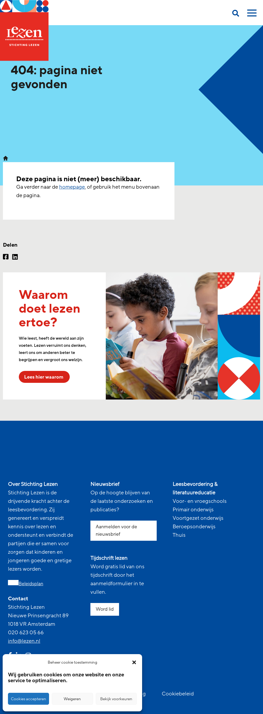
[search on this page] (235, 14)
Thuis (179, 535)
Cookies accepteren (28, 699)
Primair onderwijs (193, 509)
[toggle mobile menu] (251, 14)
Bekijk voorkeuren (116, 699)
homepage (72, 187)
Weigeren (72, 699)
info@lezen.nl (24, 641)
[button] (134, 662)
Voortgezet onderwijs (198, 518)
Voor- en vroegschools (200, 501)
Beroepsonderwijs (194, 526)
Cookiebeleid (178, 693)
